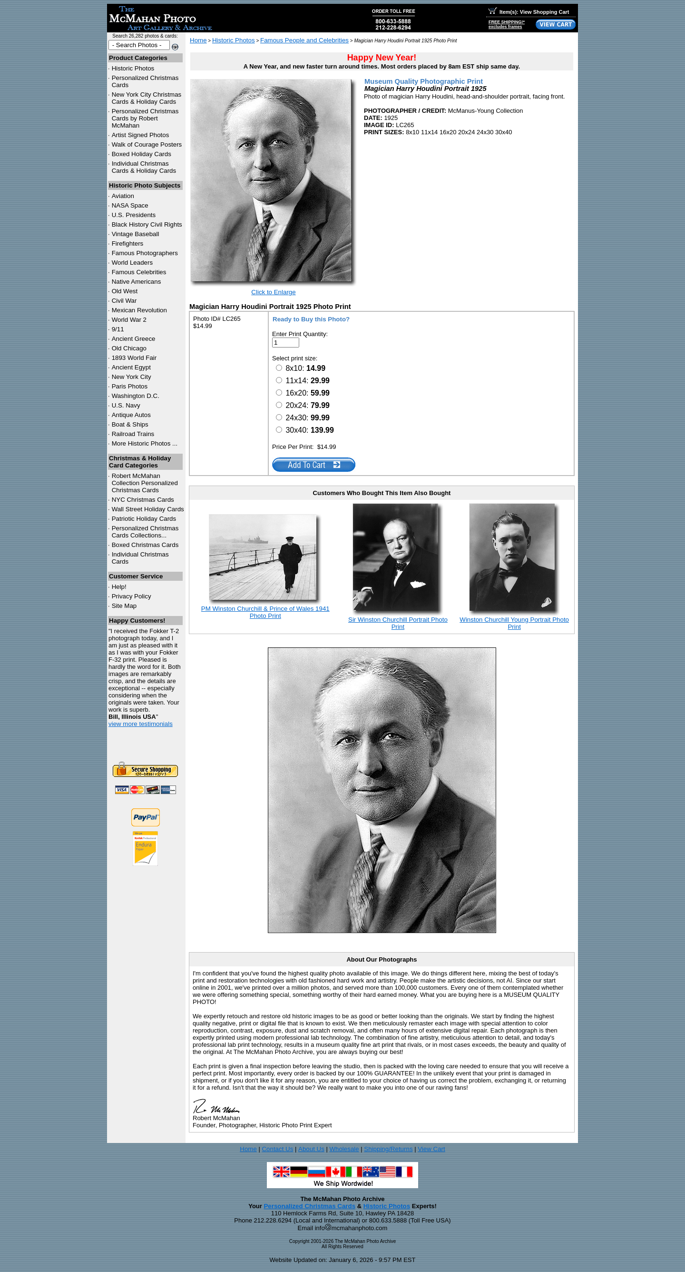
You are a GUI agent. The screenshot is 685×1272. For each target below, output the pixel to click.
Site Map (124, 605)
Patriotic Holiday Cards (144, 518)
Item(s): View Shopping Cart (529, 12)
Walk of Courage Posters (147, 144)
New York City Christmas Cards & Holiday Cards (147, 98)
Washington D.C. (135, 395)
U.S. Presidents (134, 215)
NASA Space (130, 205)
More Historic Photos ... (145, 443)
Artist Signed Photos (140, 135)
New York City (131, 376)
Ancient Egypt (131, 367)
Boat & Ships (130, 424)
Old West (125, 291)
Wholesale (344, 1149)
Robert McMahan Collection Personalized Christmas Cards (145, 483)
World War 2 (129, 319)
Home (198, 40)
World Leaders (132, 262)
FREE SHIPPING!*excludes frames (507, 24)
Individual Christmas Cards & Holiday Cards (144, 167)
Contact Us (277, 1149)
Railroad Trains (133, 433)
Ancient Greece (134, 338)
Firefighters (128, 243)
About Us (311, 1149)
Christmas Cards (143, 499)
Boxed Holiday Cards (141, 154)
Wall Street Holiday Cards (148, 509)
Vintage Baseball (135, 234)
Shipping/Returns (388, 1149)
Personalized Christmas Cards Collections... (145, 532)
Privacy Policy (131, 596)
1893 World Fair (134, 357)
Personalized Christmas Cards (309, 1206)
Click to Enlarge (273, 292)
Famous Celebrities (139, 272)
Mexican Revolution (139, 310)
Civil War (124, 300)
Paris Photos (130, 386)
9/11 (118, 329)
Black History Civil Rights (147, 224)
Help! (119, 586)
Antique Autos (131, 414)
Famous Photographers (145, 253)
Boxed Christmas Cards (145, 544)
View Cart (431, 1149)
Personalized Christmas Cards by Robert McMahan (145, 118)
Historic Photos (133, 68)
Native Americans (136, 281)
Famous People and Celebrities (304, 40)
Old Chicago (129, 348)
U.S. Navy (126, 405)
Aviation (123, 195)
